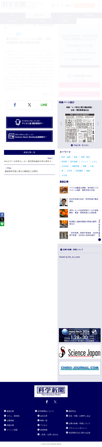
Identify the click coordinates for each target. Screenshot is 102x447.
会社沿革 (43, 416)
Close (6, 408)
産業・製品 (85, 157)
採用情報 (43, 430)
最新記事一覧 (29, 152)
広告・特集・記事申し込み (79, 416)
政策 (76, 157)
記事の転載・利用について (73, 250)
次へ (98, 126)
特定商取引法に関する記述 (79, 433)
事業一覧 (43, 420)
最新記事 (10, 411)
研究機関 (79, 171)
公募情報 (10, 420)
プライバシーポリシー (78, 428)
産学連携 (74, 162)
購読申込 (72, 411)
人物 (92, 166)
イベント (84, 162)
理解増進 (75, 166)
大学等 (69, 171)
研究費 (64, 162)
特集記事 (10, 425)
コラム (94, 162)
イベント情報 (12, 430)
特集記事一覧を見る (81, 145)
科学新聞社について (46, 411)
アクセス (43, 425)
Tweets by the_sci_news (69, 257)
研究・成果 (65, 157)
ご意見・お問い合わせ (49, 435)
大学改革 (65, 166)
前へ (61, 126)
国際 (84, 166)
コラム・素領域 (13, 416)
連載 (88, 171)
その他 (64, 175)
